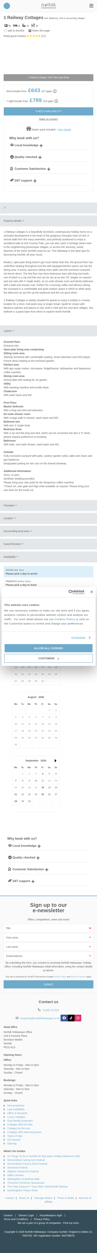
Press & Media (65, 1198)
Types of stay (14, 1135)
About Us (24, 1198)
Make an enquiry (48, 119)
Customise (78, 637)
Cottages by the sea (18, 1128)
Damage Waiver (43, 1198)
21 (16, 794)
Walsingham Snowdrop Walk (23, 1179)
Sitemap (11, 1143)
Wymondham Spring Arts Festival (26, 1160)
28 (16, 801)
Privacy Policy (60, 977)
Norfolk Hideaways (48, 6)
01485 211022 (7, 6)
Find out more (71, 1223)
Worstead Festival (17, 1167)
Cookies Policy (64, 619)
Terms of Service (78, 977)
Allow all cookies (48, 648)
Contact (9, 1198)
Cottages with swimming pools (24, 1132)
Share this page (41, 30)
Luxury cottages (16, 1116)
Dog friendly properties (20, 1120)
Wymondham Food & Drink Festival (27, 1163)
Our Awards (13, 1139)
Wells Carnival (15, 1175)
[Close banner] (91, 592)
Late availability (16, 1109)
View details (64, 129)
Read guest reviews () (25, 36)
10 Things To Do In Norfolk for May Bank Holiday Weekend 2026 (43, 1156)
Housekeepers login (51, 1215)
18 (42, 787)
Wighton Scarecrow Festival (23, 1171)
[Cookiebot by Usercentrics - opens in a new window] (68, 592)
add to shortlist (16, 30)
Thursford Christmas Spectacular (25, 1182)
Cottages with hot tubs (19, 1124)
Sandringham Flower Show (22, 1190)
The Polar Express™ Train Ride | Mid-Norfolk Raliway (37, 1186)
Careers (8, 1215)
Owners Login (26, 1215)
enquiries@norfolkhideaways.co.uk (40, 1018)
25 (42, 794)
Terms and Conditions (16, 1219)
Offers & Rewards (17, 1113)
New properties (15, 1105)
